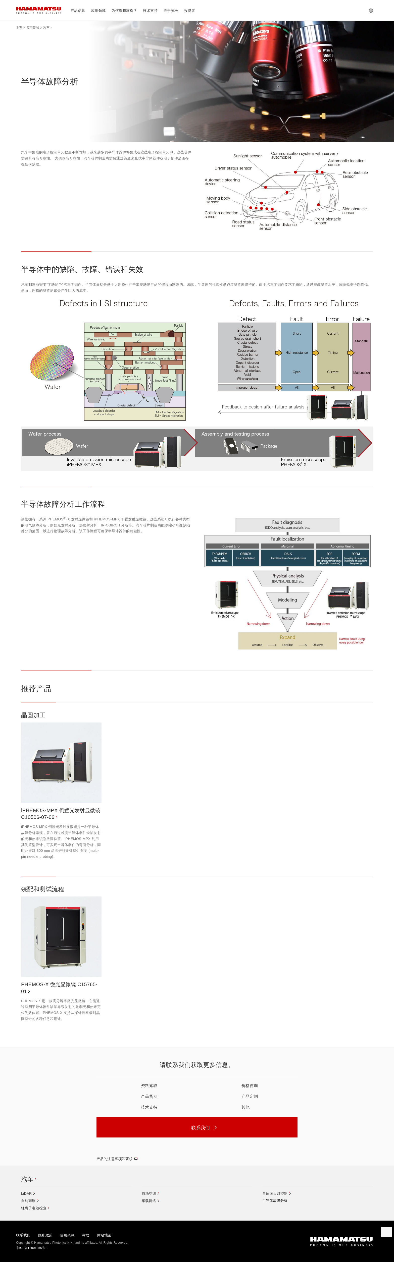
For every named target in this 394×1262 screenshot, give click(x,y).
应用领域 (33, 27)
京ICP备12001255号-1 (32, 1248)
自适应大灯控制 (275, 1193)
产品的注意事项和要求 (114, 1159)
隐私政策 (45, 1235)
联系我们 (23, 1235)
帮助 (85, 1235)
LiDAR (26, 1193)
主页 (19, 27)
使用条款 (67, 1235)
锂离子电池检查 (33, 1208)
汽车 (46, 27)
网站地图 (104, 1235)
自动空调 (149, 1193)
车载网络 (149, 1201)
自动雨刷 (28, 1201)
